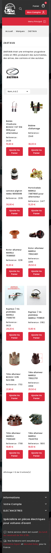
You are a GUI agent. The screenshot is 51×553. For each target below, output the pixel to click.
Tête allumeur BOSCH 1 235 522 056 (13, 377)
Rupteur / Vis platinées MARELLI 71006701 (12, 313)
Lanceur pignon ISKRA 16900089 (14, 192)
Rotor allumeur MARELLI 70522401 (36, 251)
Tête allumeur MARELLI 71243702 (35, 436)
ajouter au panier (14, 151)
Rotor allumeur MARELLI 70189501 (14, 252)
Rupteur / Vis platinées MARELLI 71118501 (36, 315)
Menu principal (37, 21)
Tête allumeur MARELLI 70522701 (35, 375)
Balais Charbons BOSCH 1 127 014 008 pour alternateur (14, 127)
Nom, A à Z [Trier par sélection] (18, 91)
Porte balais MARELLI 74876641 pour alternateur (36, 192)
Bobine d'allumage (34, 127)
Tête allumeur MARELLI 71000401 (13, 436)
